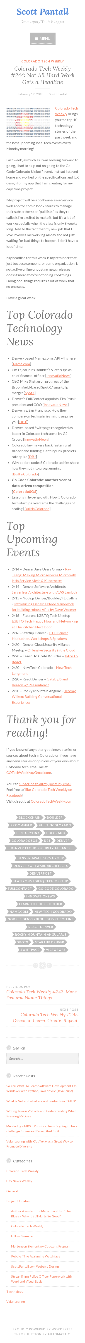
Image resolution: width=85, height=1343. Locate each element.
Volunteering (15, 1301)
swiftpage (29, 950)
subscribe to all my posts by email (45, 784)
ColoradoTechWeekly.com (51, 801)
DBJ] (23, 422)
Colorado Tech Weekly (42, 61)
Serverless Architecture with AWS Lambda (44, 592)
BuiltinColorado (25, 474)
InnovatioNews (58, 375)
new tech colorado (53, 912)
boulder (55, 817)
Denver (63, 840)
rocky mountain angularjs (41, 934)
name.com (19, 912)
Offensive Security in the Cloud (51, 650)
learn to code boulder (40, 904)
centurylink (28, 833)
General (12, 1191)
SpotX (29, 393)
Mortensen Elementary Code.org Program (40, 1246)
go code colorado (56, 888)
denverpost (41, 873)
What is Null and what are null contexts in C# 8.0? (41, 1101)
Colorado (55, 833)
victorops (56, 950)
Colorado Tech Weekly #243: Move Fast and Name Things (42, 992)
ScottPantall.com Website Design (35, 1266)
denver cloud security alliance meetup (40, 848)
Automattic (59, 1334)
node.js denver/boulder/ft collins (41, 919)
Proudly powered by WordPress (42, 1329)
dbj (47, 840)
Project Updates (18, 1201)
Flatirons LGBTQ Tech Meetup (40, 881)
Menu (45, 38)
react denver (40, 927)
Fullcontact (20, 888)
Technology (14, 1291)
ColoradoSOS (24, 491)
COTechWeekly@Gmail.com (28, 772)
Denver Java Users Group (40, 858)
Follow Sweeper (22, 1236)
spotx (22, 942)
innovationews (40, 896)
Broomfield (21, 825)
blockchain (30, 817)
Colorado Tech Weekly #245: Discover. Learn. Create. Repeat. (42, 1015)
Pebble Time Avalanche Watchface (35, 1256)
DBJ (32, 456)
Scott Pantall (43, 11)
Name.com (21, 364)
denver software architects (41, 866)
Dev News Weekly (19, 1181)
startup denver (49, 942)
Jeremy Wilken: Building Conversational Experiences (44, 696)
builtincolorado (55, 825)
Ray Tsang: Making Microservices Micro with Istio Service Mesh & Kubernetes (44, 575)
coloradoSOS (24, 840)
